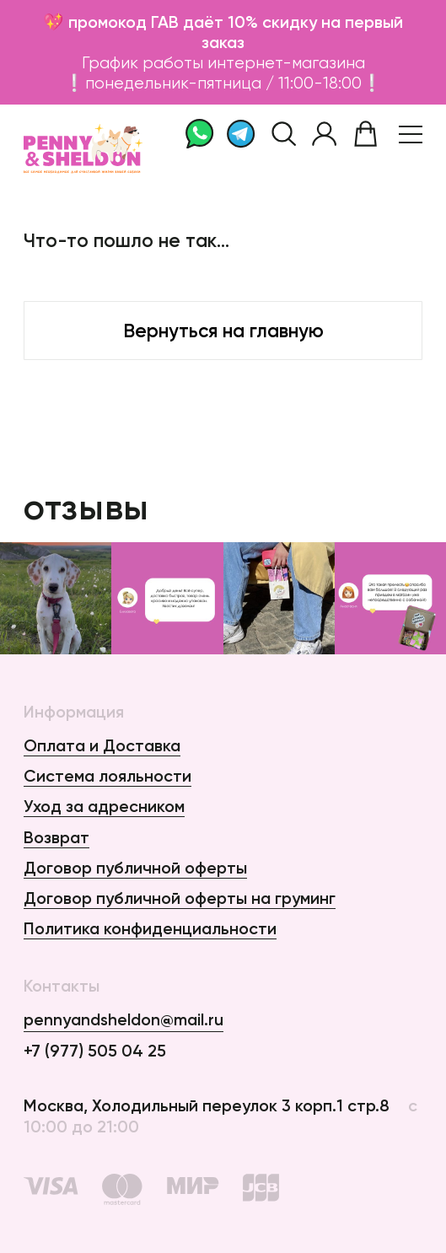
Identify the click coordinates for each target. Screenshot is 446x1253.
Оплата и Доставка (102, 745)
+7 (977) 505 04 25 (95, 1051)
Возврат (56, 837)
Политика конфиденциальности (150, 928)
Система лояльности (107, 776)
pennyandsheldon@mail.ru (123, 1019)
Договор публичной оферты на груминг (180, 898)
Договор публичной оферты (135, 868)
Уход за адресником (104, 806)
